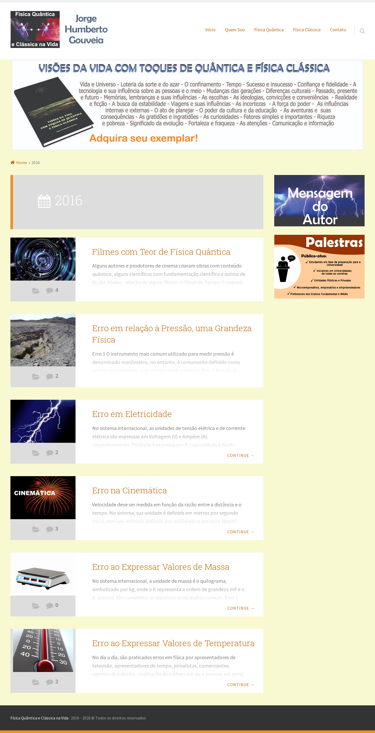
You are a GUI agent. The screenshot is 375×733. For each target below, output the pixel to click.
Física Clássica (307, 30)
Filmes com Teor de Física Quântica (36, 292)
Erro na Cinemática (129, 490)
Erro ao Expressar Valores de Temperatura (173, 643)
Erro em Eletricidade (132, 413)
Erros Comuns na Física (36, 377)
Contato (338, 30)
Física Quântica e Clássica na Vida (39, 717)
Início (210, 30)
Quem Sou (235, 30)
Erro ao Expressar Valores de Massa (160, 566)
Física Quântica (269, 30)
